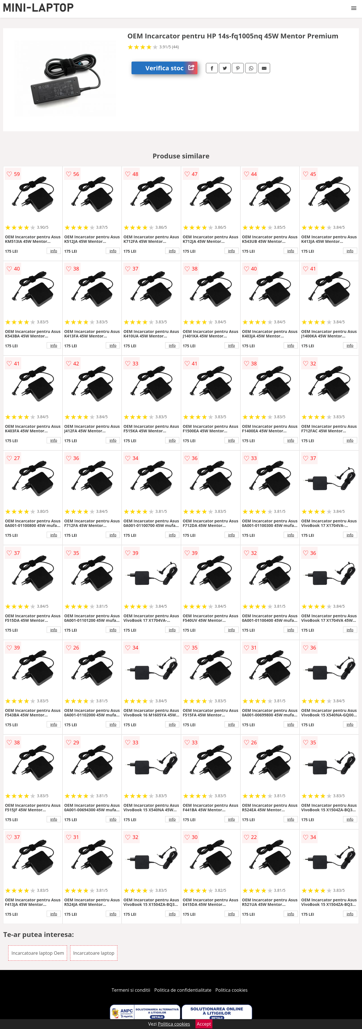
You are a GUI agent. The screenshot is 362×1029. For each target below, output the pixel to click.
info (53, 250)
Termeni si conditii (131, 990)
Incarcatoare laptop (94, 953)
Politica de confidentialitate (183, 990)
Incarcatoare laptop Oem (37, 953)
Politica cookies (232, 990)
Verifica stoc (171, 68)
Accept (204, 1024)
